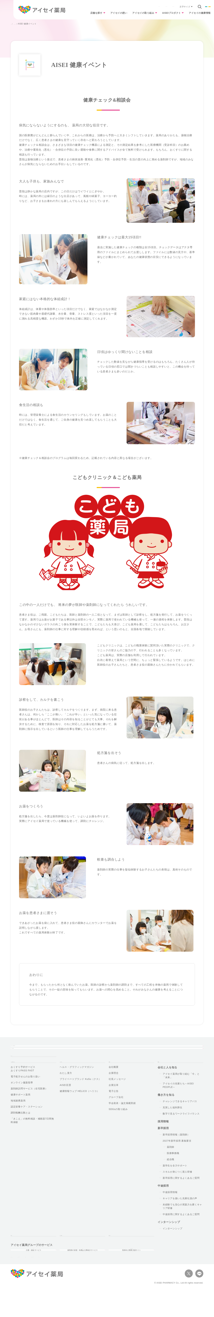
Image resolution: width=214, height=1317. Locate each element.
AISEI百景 (65, 1098)
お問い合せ (116, 1250)
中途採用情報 (170, 1205)
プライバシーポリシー (23, 1283)
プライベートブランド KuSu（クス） (80, 1092)
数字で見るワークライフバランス (181, 1127)
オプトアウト (87, 1283)
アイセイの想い (108, 14)
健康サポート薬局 (20, 1107)
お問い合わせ (129, 6)
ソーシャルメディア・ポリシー (57, 1283)
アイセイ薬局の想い (79, 1049)
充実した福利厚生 (172, 1120)
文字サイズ (146, 6)
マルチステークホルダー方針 (115, 1283)
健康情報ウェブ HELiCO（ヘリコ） (79, 1104)
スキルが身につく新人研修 (177, 1185)
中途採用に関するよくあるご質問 (181, 1227)
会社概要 (114, 1080)
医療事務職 (173, 1166)
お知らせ (93, 6)
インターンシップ (172, 1241)
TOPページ (18, 1062)
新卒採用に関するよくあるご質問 (181, 1191)
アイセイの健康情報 (198, 14)
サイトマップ (143, 1283)
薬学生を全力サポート (175, 1178)
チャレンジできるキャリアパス (180, 1114)
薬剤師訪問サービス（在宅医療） (29, 1101)
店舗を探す (83, 14)
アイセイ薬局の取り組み (29, 24)
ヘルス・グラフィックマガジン (77, 1080)
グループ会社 (116, 1110)
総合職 (170, 1172)
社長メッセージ (117, 1092)
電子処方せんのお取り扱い (25, 1089)
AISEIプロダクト (166, 14)
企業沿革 (114, 1098)
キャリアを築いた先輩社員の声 (180, 1211)
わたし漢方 (66, 1086)
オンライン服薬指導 (22, 1095)
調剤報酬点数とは (20, 1126)
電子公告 (114, 1104)
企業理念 (114, 1086)
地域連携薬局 (18, 1113)
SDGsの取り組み (118, 1122)
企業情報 (174, 6)
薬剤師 (170, 1160)
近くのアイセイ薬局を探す (30, 1049)
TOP (13, 24)
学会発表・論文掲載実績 (122, 1116)
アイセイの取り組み (135, 14)
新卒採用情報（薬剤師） (176, 1147)
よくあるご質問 (110, 6)
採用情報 (197, 6)
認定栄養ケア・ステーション (27, 1120)
